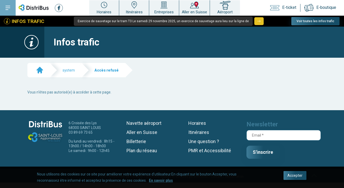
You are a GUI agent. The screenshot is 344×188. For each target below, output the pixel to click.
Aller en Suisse (194, 7)
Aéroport (225, 7)
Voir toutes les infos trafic (315, 21)
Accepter (295, 176)
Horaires (104, 7)
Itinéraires (134, 7)
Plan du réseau (141, 150)
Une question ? (203, 141)
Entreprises (164, 7)
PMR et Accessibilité (209, 150)
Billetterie (136, 141)
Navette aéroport (143, 123)
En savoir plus (161, 181)
